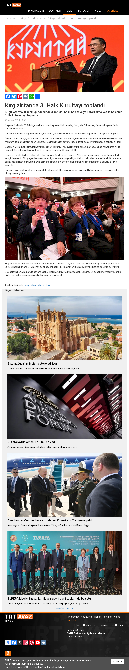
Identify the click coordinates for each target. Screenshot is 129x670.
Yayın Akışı (86, 616)
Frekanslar (103, 625)
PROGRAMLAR (36, 10)
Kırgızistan (30, 285)
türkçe (22, 18)
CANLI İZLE (112, 10)
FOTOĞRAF (84, 10)
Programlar (73, 616)
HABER (69, 10)
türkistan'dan (38, 18)
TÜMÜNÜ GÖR (64, 608)
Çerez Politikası (75, 636)
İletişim (77, 625)
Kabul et (117, 661)
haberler (10, 18)
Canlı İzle (71, 620)
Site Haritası (117, 625)
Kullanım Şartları (75, 630)
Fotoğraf (107, 616)
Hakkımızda (89, 625)
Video (117, 616)
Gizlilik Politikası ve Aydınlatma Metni (86, 633)
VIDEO (98, 10)
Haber (97, 616)
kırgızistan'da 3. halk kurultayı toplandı (73, 18)
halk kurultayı (43, 285)
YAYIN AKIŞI (55, 10)
